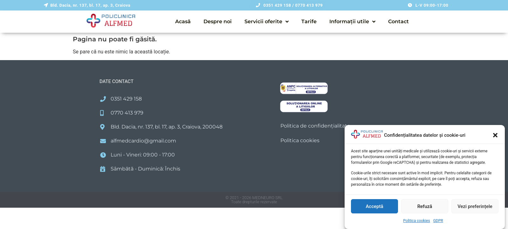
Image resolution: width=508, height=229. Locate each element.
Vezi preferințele (474, 206)
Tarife (309, 21)
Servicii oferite (266, 21)
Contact (398, 21)
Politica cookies (416, 221)
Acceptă (374, 206)
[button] (495, 135)
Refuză (424, 206)
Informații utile (352, 21)
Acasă (183, 21)
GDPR (438, 221)
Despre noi (217, 21)
